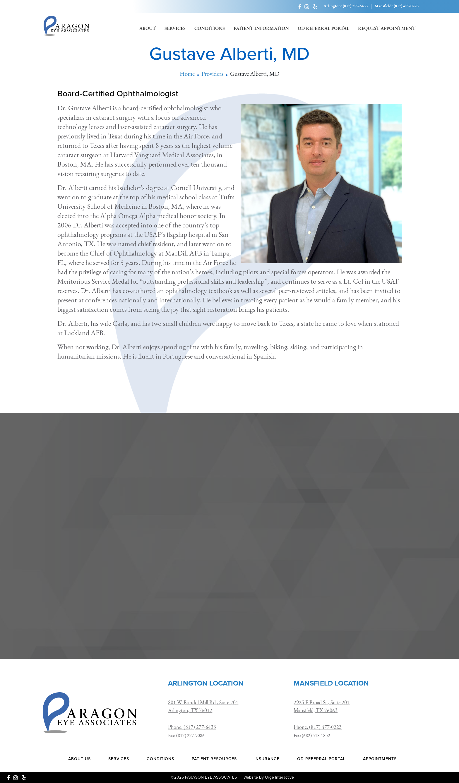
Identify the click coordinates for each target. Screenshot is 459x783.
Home (187, 74)
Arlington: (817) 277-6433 (345, 6)
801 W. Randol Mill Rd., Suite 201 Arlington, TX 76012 (203, 707)
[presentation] (229, 591)
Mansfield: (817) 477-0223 (397, 6)
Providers (212, 74)
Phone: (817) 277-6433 (192, 727)
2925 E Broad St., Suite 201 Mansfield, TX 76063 (322, 707)
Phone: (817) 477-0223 (318, 727)
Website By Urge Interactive (269, 777)
